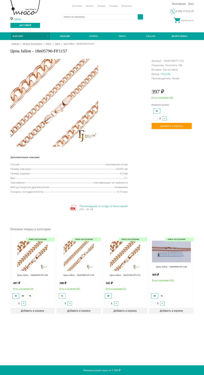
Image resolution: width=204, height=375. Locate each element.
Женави (65, 36)
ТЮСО (122, 36)
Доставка (77, 6)
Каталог (30, 36)
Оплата (90, 6)
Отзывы (113, 6)
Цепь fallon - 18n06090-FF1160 (32, 275)
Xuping (93, 36)
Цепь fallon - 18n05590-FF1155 (125, 275)
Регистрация (179, 3)
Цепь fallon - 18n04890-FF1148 (171, 266)
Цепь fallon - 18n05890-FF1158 (78, 275)
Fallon (150, 36)
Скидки (101, 6)
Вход (191, 3)
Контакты (126, 6)
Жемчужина (179, 36)
